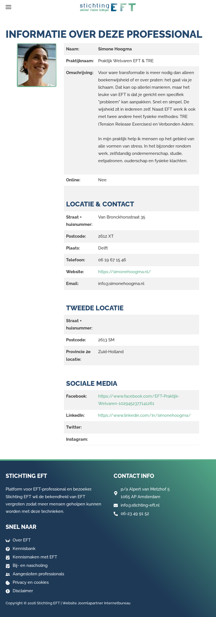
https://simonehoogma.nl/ (124, 271)
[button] (8, 7)
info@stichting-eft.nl (140, 505)
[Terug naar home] (108, 8)
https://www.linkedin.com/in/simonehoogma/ (144, 415)
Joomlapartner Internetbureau (104, 603)
